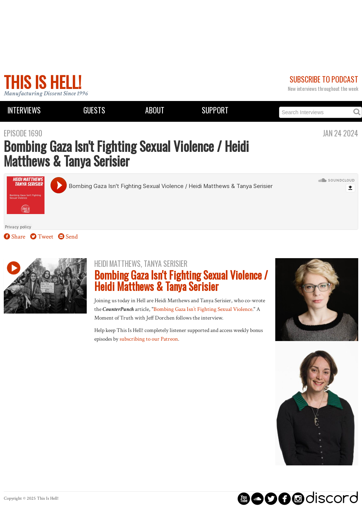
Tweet (45, 237)
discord (331, 498)
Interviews (24, 110)
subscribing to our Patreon (149, 339)
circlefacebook (284, 498)
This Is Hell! (42, 81)
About (154, 110)
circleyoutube (244, 498)
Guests (94, 110)
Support (215, 110)
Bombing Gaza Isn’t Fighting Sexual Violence (202, 309)
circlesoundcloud (257, 498)
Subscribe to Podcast (324, 79)
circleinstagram (298, 498)
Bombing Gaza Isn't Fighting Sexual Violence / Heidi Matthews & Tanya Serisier (181, 280)
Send (72, 237)
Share (18, 237)
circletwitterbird (271, 498)
